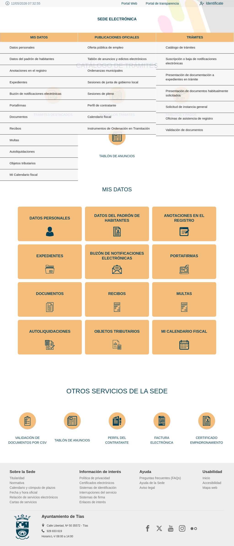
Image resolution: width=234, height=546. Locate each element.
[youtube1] (171, 528)
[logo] (22, 20)
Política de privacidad (95, 478)
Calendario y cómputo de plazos (32, 487)
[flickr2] (194, 528)
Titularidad (17, 478)
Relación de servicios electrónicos (34, 497)
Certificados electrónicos (97, 483)
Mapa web (209, 487)
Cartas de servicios (23, 502)
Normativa (17, 483)
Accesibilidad (211, 483)
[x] (159, 528)
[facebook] (147, 528)
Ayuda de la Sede (152, 483)
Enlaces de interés (93, 502)
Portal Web (126, 3)
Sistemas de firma (92, 497)
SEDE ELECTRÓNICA (117, 19)
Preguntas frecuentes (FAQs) (160, 478)
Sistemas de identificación (98, 487)
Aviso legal (147, 487)
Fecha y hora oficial (23, 492)
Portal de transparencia (158, 3)
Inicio (206, 478)
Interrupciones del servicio (98, 492)
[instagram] (182, 528)
